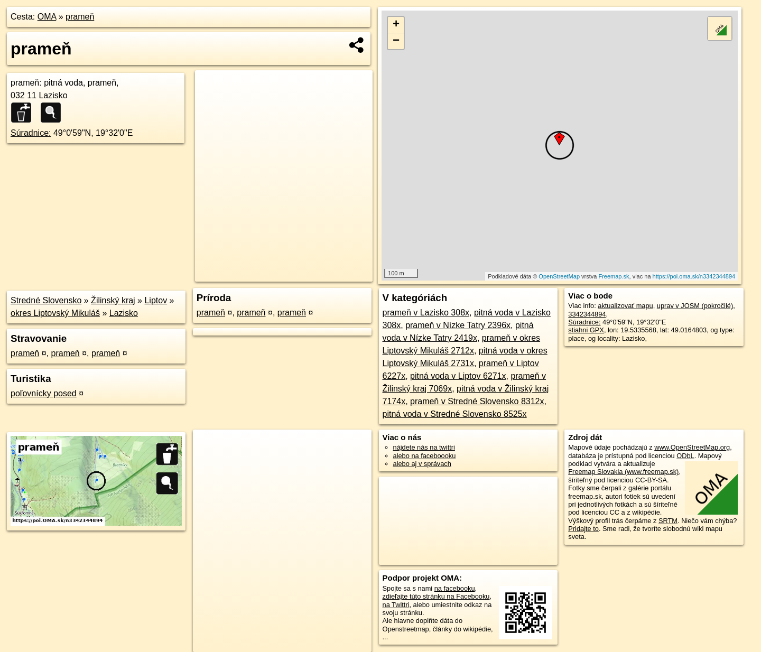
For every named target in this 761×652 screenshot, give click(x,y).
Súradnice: (31, 132)
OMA (47, 16)
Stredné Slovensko (46, 300)
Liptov (155, 300)
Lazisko (123, 313)
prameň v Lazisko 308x (426, 312)
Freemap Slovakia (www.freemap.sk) (623, 472)
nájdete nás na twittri (424, 447)
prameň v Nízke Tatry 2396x (458, 325)
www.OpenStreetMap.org (692, 447)
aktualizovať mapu (625, 306)
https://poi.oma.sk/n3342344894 (694, 276)
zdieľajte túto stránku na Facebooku (436, 596)
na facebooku (454, 588)
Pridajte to (583, 529)
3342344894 (587, 314)
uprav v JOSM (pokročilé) (695, 306)
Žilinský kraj (113, 300)
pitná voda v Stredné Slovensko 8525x (455, 413)
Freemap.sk (613, 276)
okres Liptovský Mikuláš (55, 313)
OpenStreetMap (559, 276)
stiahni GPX (586, 330)
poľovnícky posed (44, 393)
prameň (80, 16)
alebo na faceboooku (424, 456)
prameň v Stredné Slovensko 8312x (477, 401)
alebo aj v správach (422, 464)
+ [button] (396, 25)
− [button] (396, 41)
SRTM (668, 521)
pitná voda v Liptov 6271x (458, 375)
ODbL (685, 456)
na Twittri (396, 605)
